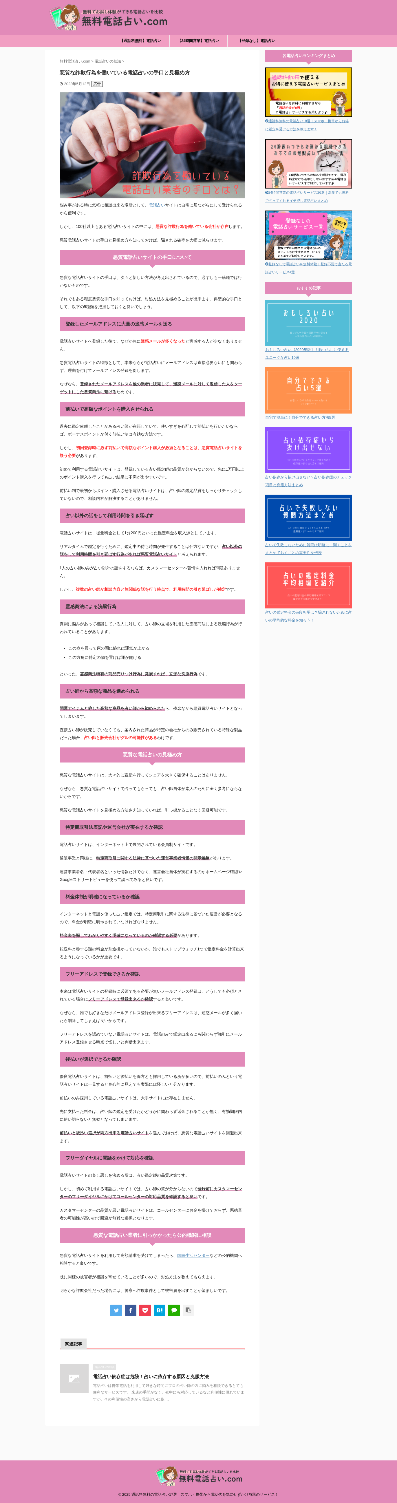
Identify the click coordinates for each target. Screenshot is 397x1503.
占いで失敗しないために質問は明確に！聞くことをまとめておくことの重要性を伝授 (308, 545)
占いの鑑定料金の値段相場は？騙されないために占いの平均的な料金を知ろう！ (308, 612)
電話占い (157, 205)
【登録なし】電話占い (256, 41)
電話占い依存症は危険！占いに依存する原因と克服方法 (151, 1376)
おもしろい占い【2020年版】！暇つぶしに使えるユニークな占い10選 (308, 350)
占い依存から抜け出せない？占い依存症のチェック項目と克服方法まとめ (308, 477)
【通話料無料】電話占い (140, 41)
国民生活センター (193, 1255)
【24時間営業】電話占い (198, 41)
